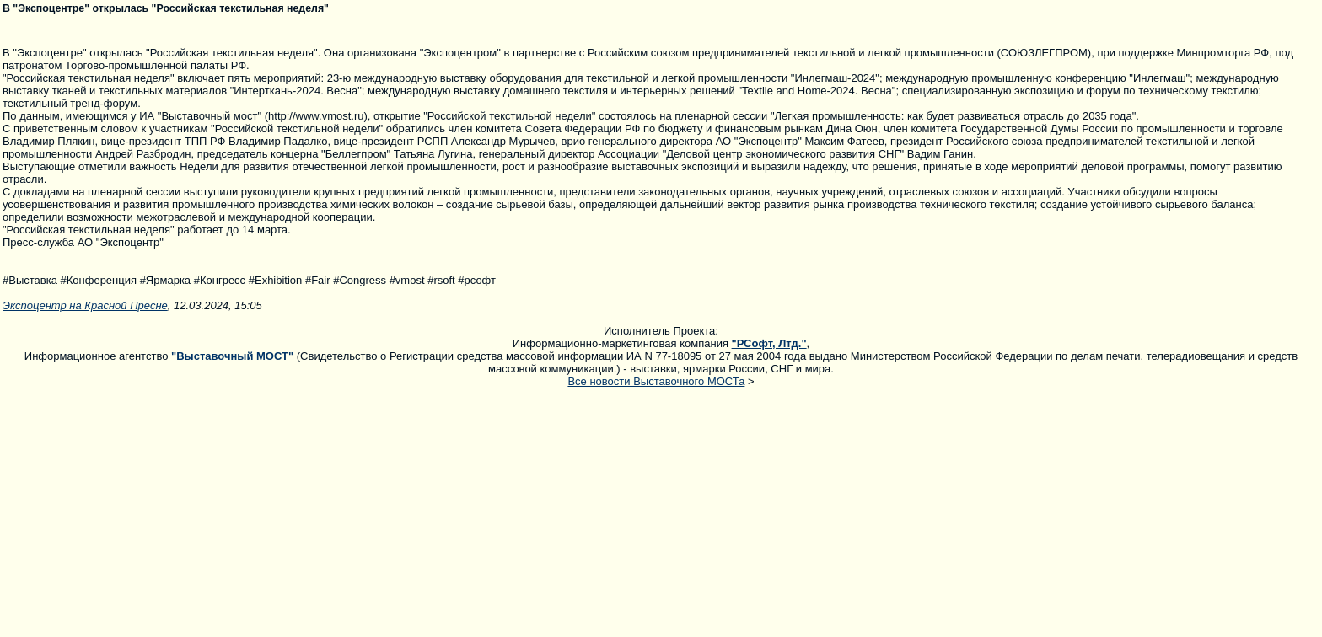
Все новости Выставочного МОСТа (655, 381)
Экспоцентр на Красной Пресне (85, 305)
